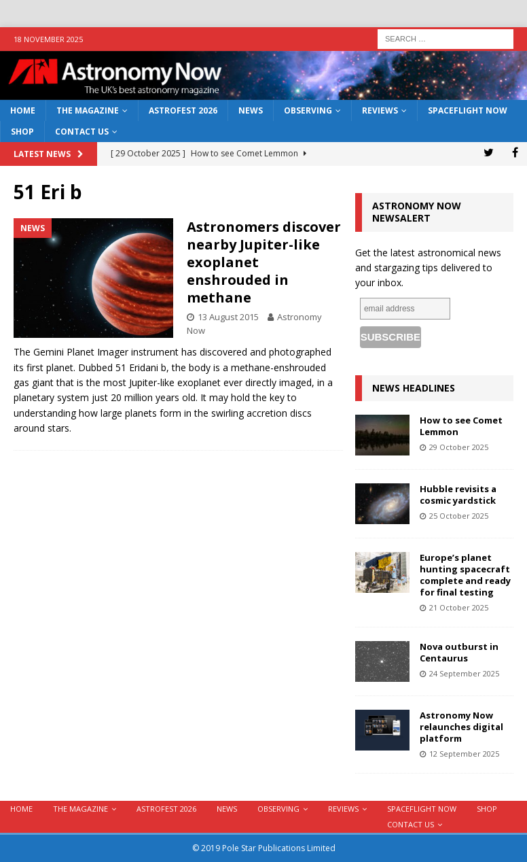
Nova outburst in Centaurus (459, 652)
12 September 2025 (464, 753)
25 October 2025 (458, 516)
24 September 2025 (464, 673)
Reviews (380, 110)
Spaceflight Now (467, 110)
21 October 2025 (458, 607)
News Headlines (413, 387)
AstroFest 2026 (183, 110)
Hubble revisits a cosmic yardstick (458, 494)
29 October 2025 (458, 447)
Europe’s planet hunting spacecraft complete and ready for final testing (465, 574)
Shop (22, 131)
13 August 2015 (228, 317)
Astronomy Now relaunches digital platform (461, 726)
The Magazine (87, 110)
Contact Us (82, 131)
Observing (308, 110)
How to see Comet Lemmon (461, 426)
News (250, 110)
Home (22, 110)
